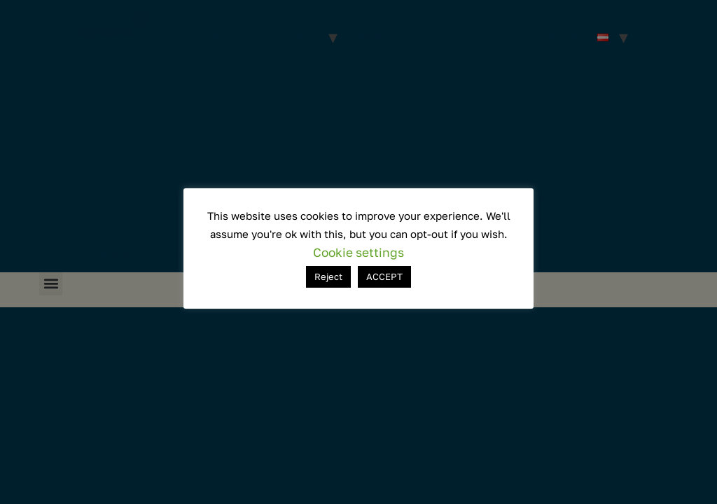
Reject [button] (328, 276)
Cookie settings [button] (358, 252)
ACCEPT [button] (384, 276)
